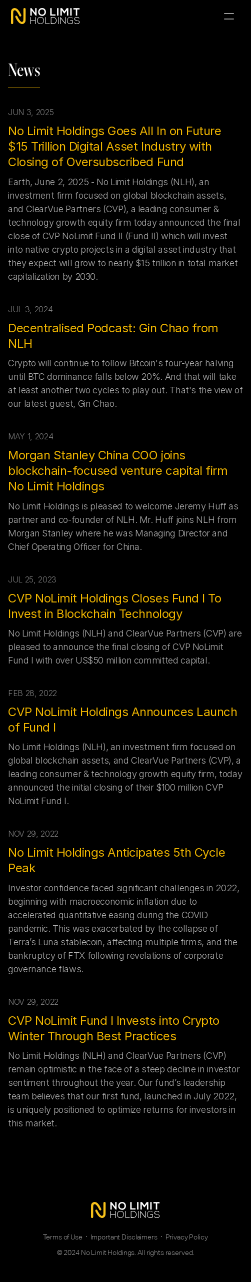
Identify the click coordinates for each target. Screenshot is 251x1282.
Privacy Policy (187, 1237)
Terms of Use (62, 1237)
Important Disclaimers (124, 1237)
